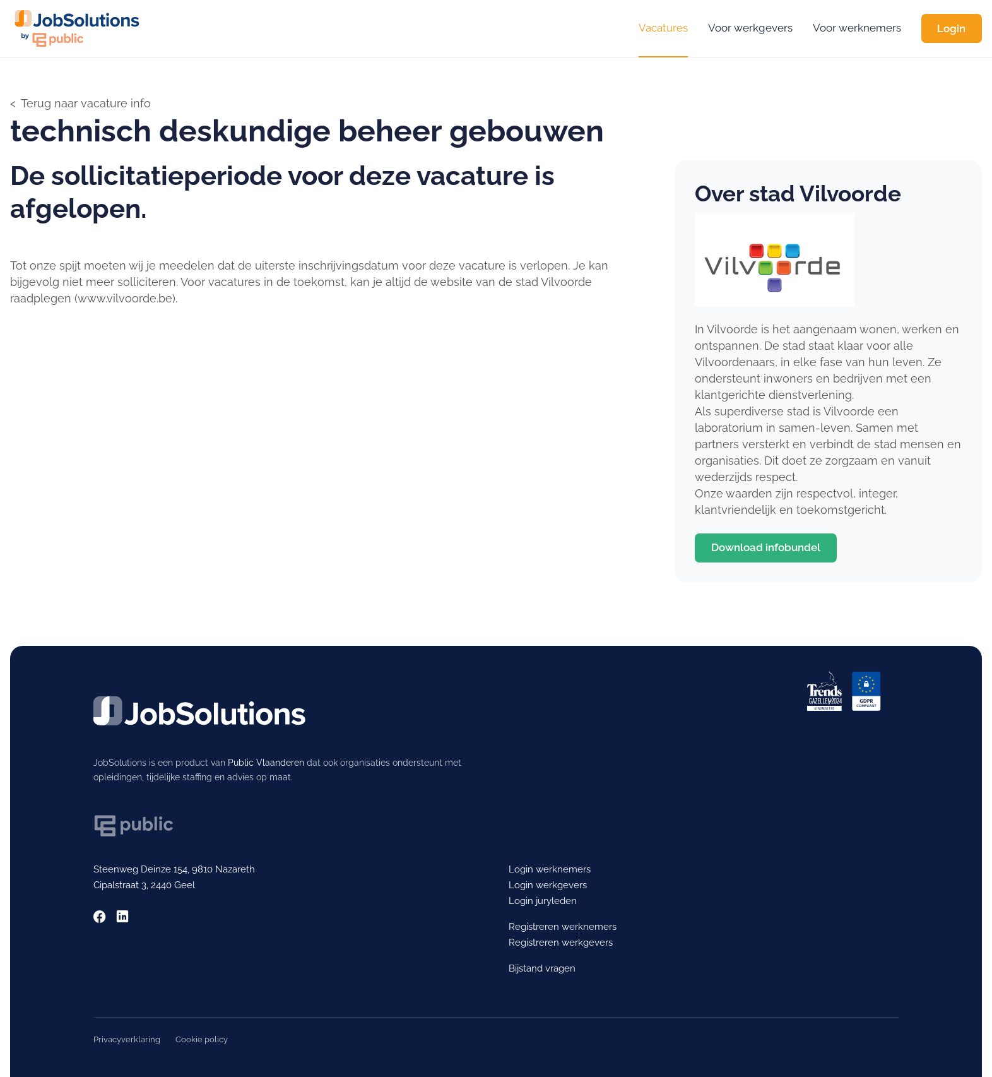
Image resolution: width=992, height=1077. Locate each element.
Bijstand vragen (542, 968)
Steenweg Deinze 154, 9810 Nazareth (174, 869)
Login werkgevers (548, 885)
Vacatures (663, 27)
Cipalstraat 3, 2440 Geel (144, 885)
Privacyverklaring (126, 1039)
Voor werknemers (857, 27)
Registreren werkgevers (561, 942)
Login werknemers (550, 869)
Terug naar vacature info (86, 103)
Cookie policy (201, 1039)
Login (951, 28)
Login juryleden (543, 901)
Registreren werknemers (563, 926)
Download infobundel (765, 547)
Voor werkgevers (750, 27)
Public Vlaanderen (266, 763)
